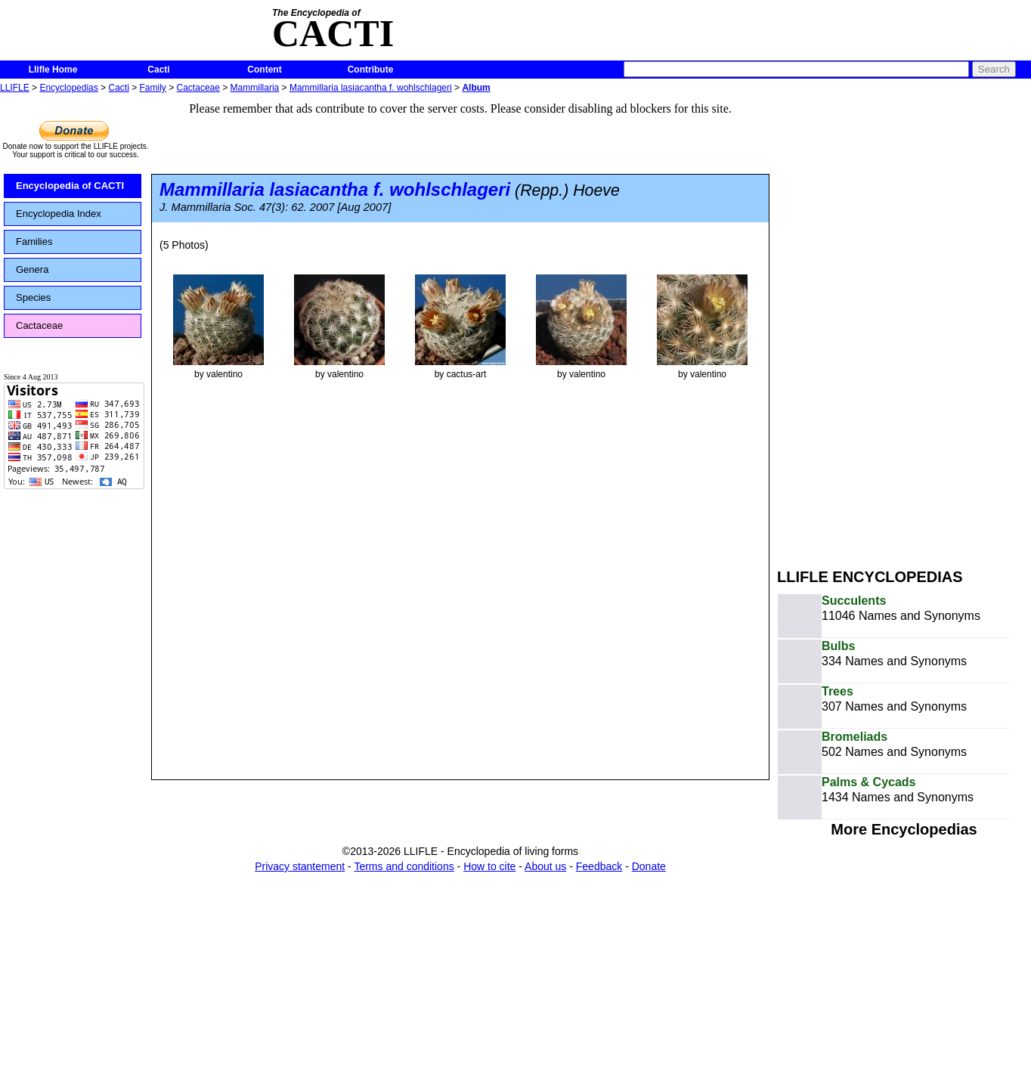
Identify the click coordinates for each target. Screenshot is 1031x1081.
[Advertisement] (890, 323)
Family (153, 87)
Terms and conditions (404, 866)
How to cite (489, 866)
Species (33, 297)
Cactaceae (198, 87)
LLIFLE (14, 87)
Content (264, 69)
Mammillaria (255, 87)
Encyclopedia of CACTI (70, 185)
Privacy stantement (300, 866)
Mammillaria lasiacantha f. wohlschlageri (370, 87)
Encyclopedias (68, 87)
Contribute (371, 69)
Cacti (158, 69)
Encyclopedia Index (58, 213)
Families (34, 241)
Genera (32, 269)
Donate (649, 866)
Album (476, 87)
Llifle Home (53, 69)
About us (545, 866)
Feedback (599, 866)
